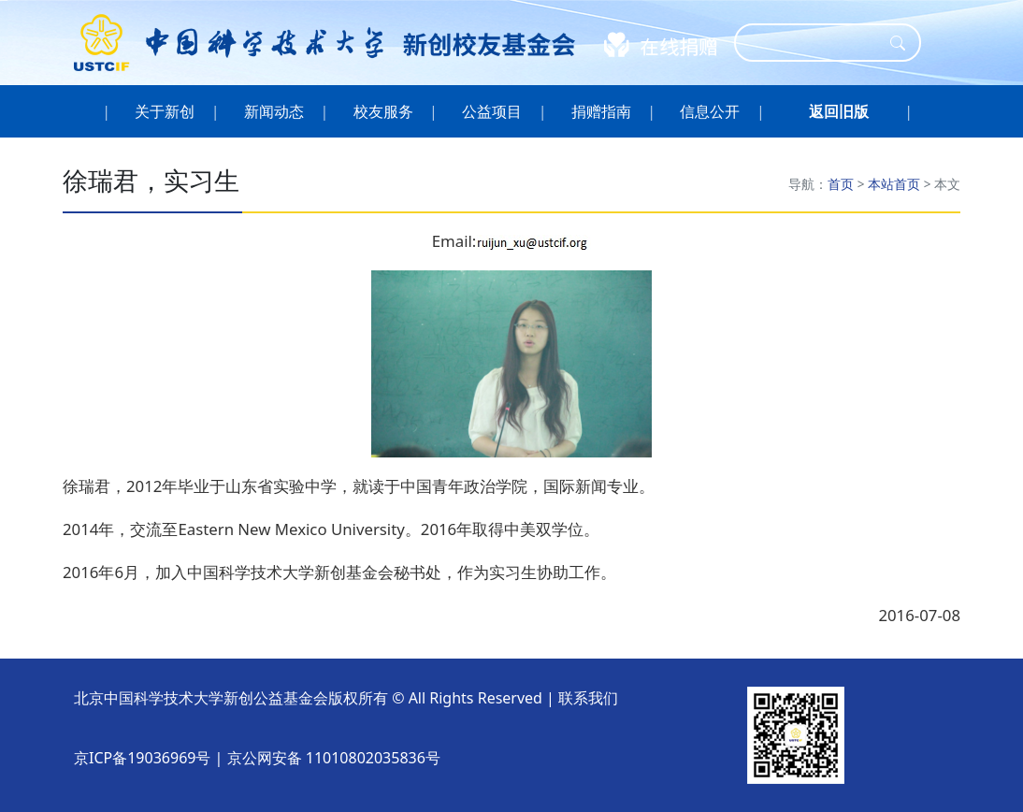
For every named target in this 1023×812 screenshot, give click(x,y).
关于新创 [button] (165, 111)
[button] (838, 111)
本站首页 (894, 184)
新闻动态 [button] (274, 111)
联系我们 (588, 698)
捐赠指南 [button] (602, 111)
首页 (841, 184)
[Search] (815, 42)
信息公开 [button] (710, 111)
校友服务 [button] (383, 111)
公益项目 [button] (492, 111)
